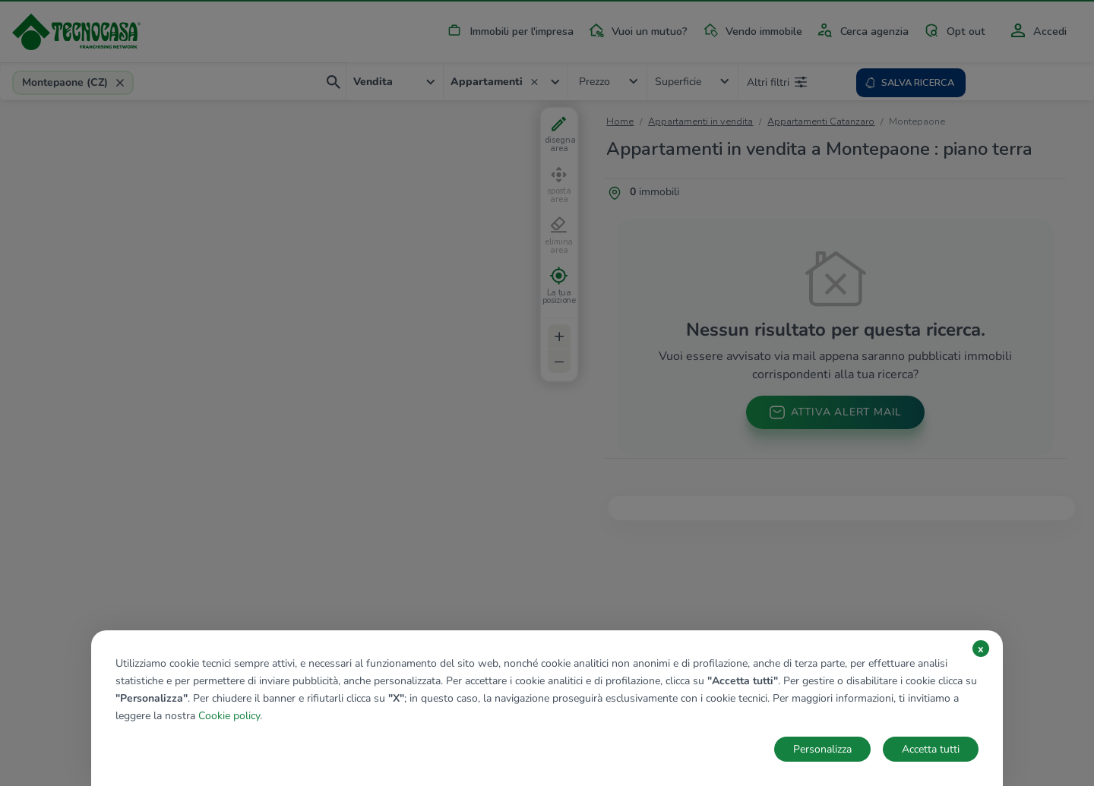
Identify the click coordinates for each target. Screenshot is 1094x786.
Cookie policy (229, 716)
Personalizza (822, 749)
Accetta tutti (931, 749)
